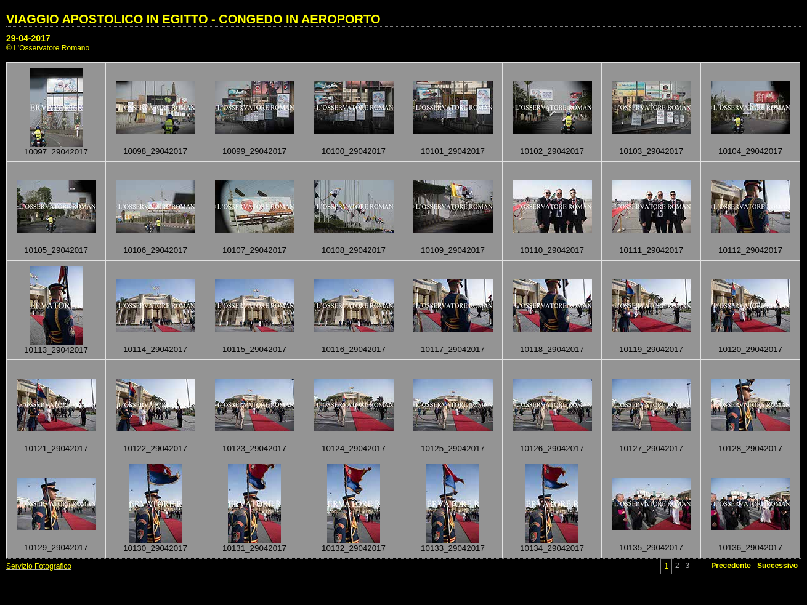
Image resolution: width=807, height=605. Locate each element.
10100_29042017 (354, 151)
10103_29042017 (651, 151)
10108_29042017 (354, 250)
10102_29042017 (552, 151)
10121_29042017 (56, 448)
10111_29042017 (651, 250)
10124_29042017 (354, 448)
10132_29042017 (354, 548)
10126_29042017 (552, 448)
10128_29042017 (750, 448)
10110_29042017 (552, 250)
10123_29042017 (254, 448)
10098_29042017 (155, 151)
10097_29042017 (56, 151)
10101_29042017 (453, 151)
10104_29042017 (750, 151)
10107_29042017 (254, 250)
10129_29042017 (56, 547)
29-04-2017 (28, 38)
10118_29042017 (552, 349)
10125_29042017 (453, 448)
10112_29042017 (750, 250)
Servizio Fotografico (38, 566)
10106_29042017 (155, 250)
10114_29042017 (155, 349)
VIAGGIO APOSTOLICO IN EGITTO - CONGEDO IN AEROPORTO (193, 19)
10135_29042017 (651, 547)
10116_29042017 (354, 349)
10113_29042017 (56, 350)
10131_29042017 (254, 548)
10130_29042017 (155, 548)
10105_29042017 (56, 250)
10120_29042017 (750, 349)
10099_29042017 (254, 151)
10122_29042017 (155, 448)
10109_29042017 (453, 250)
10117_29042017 (453, 349)
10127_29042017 (651, 448)
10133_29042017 (453, 548)
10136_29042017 (750, 547)
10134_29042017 (552, 548)
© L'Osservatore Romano (47, 48)
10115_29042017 (254, 349)
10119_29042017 (651, 349)
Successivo (777, 565)
